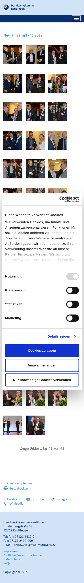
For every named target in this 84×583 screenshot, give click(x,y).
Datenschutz (11, 559)
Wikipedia (13, 503)
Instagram (60, 499)
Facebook (11, 499)
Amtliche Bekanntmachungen (23, 555)
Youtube (35, 499)
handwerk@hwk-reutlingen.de (35, 545)
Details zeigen (58, 336)
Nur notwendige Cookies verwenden (42, 380)
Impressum (11, 551)
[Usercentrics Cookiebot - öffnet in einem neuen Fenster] (60, 199)
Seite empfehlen (17, 483)
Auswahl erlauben (42, 365)
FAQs (6, 563)
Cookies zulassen (42, 350)
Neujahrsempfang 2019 (23, 35)
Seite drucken (15, 488)
